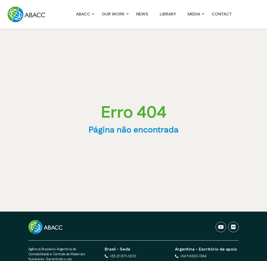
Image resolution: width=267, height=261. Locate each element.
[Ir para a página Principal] (28, 14)
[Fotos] (233, 227)
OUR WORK (113, 14)
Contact (222, 14)
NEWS (142, 14)
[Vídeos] (221, 227)
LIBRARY (168, 14)
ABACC (83, 14)
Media (194, 14)
